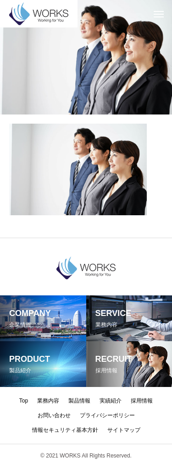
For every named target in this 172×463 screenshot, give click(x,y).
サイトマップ (123, 430)
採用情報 (142, 401)
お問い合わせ (54, 415)
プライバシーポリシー (107, 415)
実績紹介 (111, 401)
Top (23, 401)
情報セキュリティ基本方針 (65, 430)
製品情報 (79, 401)
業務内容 (48, 401)
